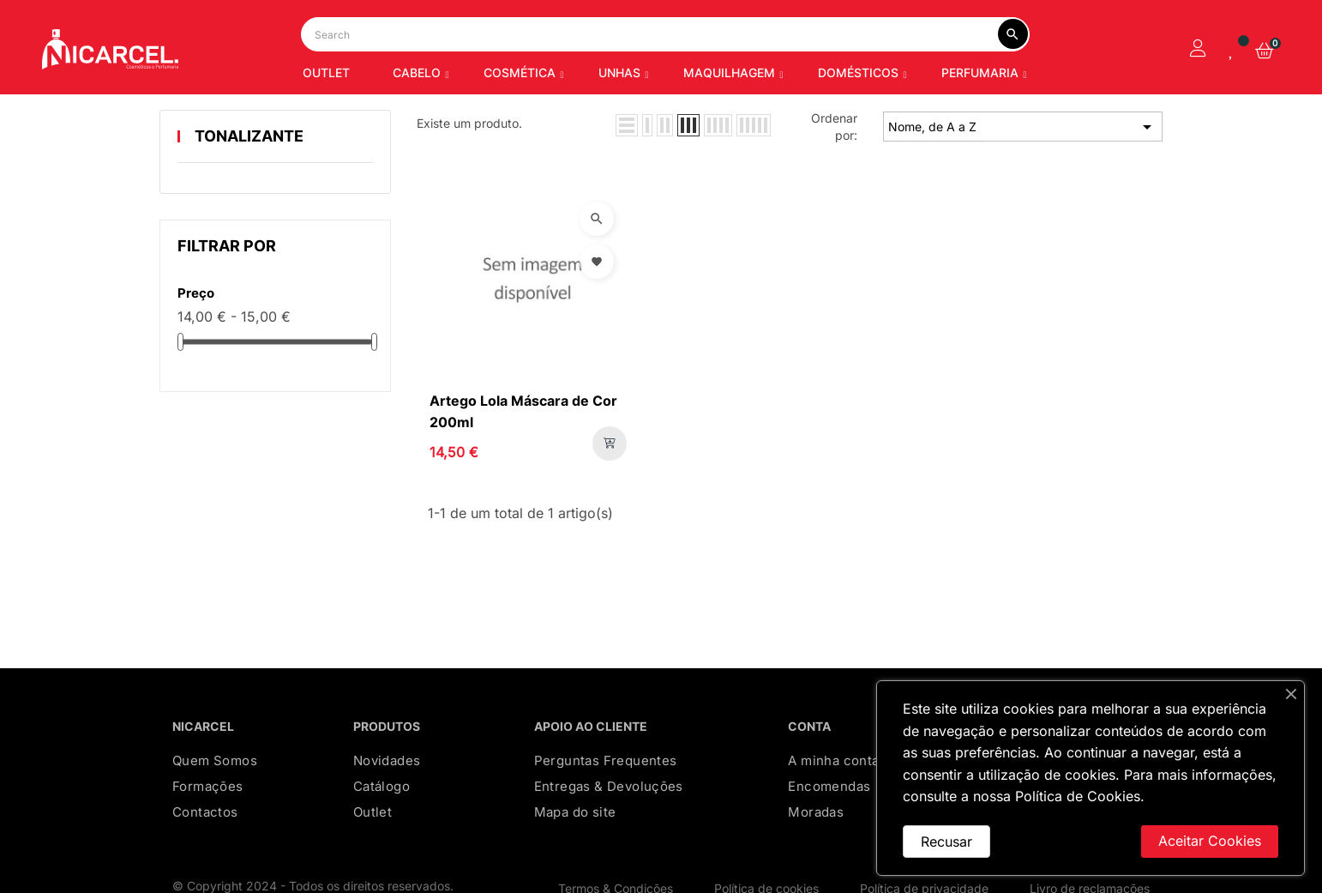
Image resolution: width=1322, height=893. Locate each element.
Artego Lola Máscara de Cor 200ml (523, 480)
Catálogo (381, 855)
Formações (207, 855)
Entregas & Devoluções (608, 855)
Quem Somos (214, 829)
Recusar (946, 841)
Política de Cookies (1077, 796)
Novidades (387, 829)
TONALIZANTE (249, 205)
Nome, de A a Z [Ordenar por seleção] (1022, 196)
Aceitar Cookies (1209, 840)
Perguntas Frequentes (605, 829)
